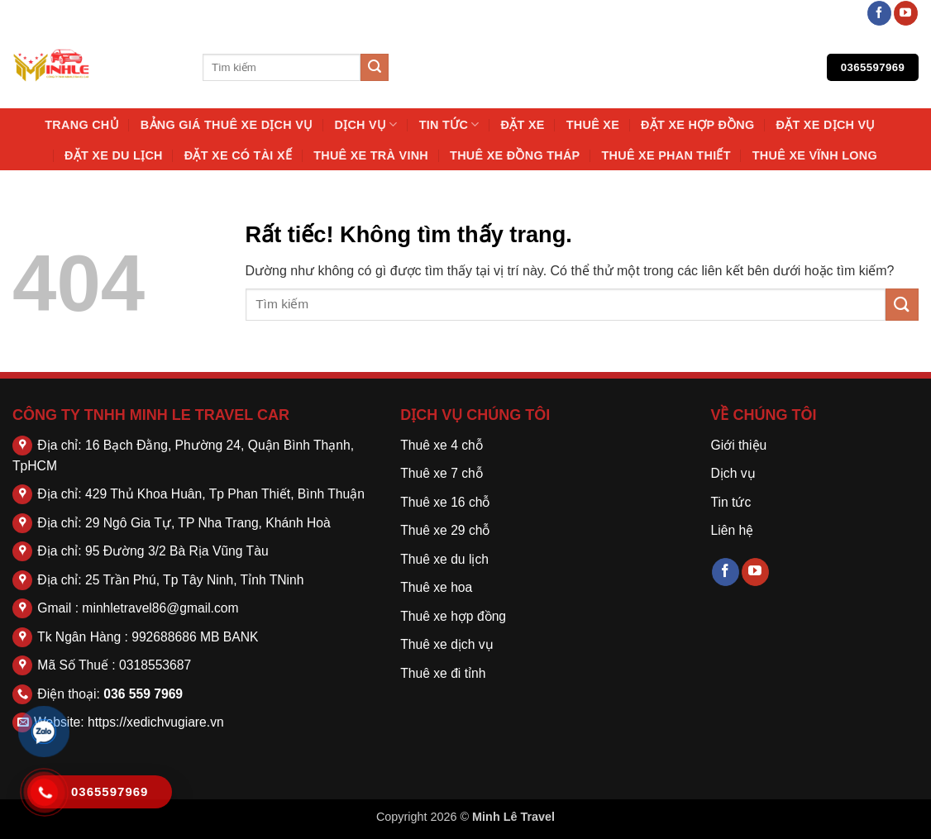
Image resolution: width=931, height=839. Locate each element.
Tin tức (449, 124)
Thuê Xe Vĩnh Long (814, 155)
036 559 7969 (143, 694)
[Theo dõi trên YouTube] (906, 13)
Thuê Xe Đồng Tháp (515, 155)
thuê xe (592, 124)
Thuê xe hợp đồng (453, 616)
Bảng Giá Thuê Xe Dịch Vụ (227, 124)
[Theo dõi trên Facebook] (879, 13)
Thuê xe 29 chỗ (444, 530)
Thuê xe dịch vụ (446, 644)
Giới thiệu (738, 445)
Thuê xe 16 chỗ (444, 502)
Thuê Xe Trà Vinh (370, 155)
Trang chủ (82, 124)
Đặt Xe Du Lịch (113, 155)
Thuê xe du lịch (444, 559)
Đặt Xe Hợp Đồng (697, 124)
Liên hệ (731, 530)
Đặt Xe (523, 124)
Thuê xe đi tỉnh (442, 673)
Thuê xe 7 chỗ (441, 473)
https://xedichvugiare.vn (156, 722)
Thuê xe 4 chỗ (441, 445)
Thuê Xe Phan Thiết (665, 155)
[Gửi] (374, 68)
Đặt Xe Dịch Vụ (826, 124)
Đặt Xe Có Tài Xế (238, 155)
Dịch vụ (365, 124)
